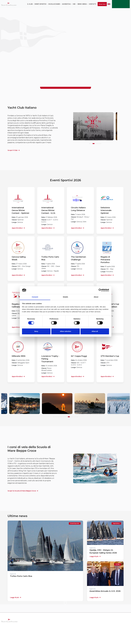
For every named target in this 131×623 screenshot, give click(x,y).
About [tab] (96, 297)
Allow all (95, 331)
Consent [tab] (35, 297)
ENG (108, 4)
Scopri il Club (14, 150)
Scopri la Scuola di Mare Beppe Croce (23, 491)
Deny (36, 331)
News (80, 4)
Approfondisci (18, 228)
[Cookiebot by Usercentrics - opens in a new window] (100, 290)
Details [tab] (65, 297)
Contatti (92, 4)
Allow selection (65, 331)
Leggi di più (15, 597)
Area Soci (102, 4)
